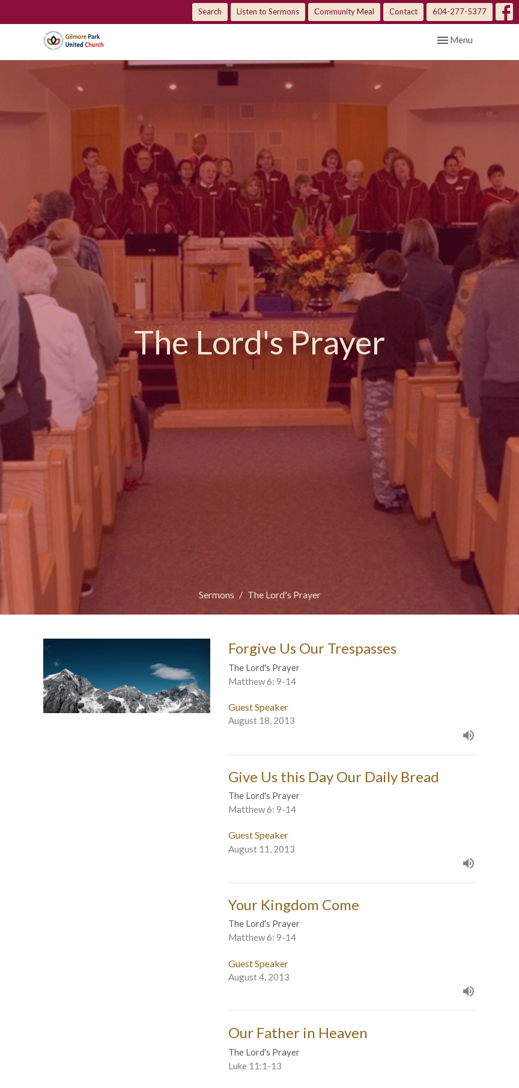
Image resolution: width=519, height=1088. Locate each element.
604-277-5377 (459, 11)
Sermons (216, 594)
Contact (403, 11)
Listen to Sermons (268, 11)
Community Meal (344, 11)
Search (210, 11)
